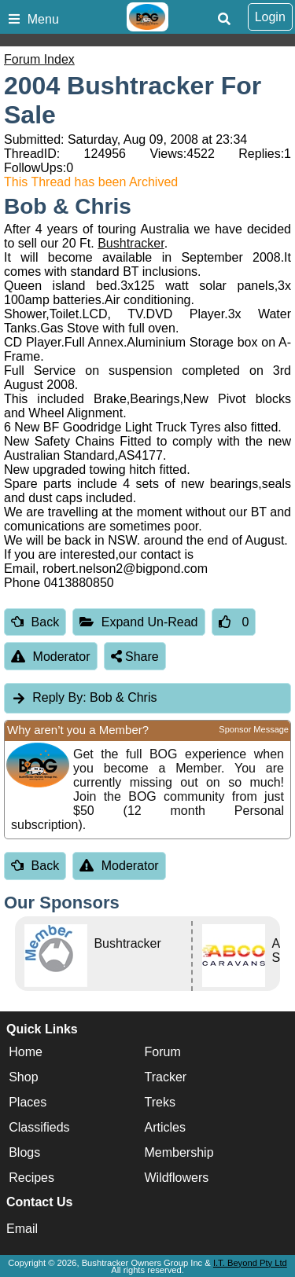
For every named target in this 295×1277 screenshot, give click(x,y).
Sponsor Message (254, 729)
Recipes (31, 1177)
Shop (23, 1077)
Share (135, 656)
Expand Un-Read (138, 622)
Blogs (24, 1152)
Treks (160, 1102)
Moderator (50, 656)
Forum (163, 1052)
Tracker (166, 1077)
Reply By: (59, 697)
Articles (165, 1127)
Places (27, 1102)
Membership (179, 1152)
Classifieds (39, 1127)
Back (35, 622)
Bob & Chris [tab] (84, 697)
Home (25, 1052)
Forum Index (39, 59)
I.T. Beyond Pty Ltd (250, 1263)
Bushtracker (131, 243)
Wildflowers (177, 1177)
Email (22, 1228)
